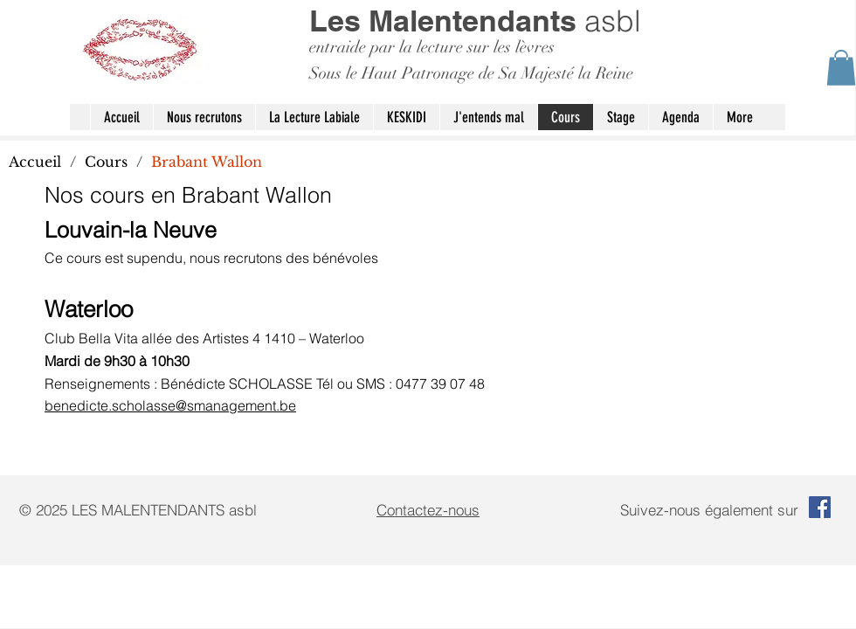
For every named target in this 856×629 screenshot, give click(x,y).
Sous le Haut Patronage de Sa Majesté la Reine (471, 73)
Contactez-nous (428, 510)
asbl (475, 21)
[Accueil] (35, 161)
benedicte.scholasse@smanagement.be (170, 405)
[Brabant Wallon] (206, 161)
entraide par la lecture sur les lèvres (432, 47)
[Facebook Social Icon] (820, 507)
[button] (841, 68)
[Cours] (106, 161)
